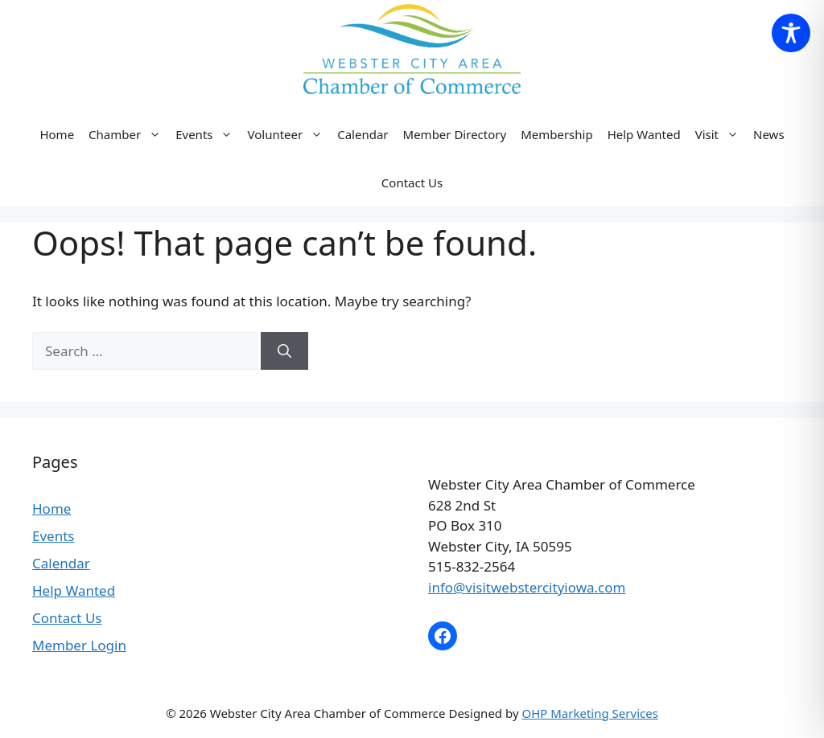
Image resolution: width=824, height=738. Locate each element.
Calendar (362, 134)
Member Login (79, 645)
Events (207, 134)
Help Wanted (644, 134)
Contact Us (412, 182)
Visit (720, 134)
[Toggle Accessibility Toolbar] (791, 33)
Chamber (128, 134)
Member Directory (455, 134)
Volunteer (288, 134)
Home (56, 134)
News (769, 134)
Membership (557, 134)
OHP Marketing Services (589, 713)
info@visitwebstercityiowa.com (526, 587)
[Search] (284, 351)
